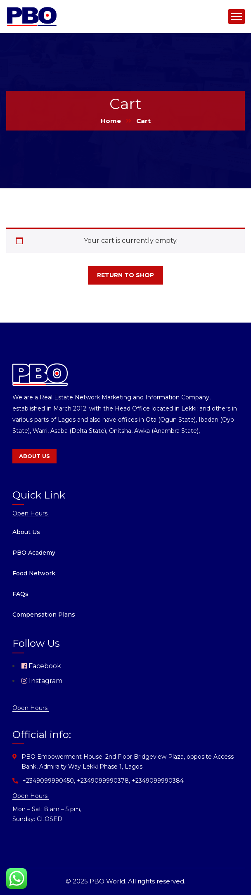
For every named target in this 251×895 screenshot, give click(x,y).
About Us (26, 532)
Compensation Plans (43, 614)
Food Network (33, 573)
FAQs (20, 594)
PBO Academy (33, 552)
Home (111, 121)
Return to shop (125, 275)
